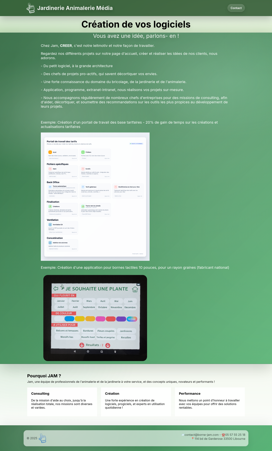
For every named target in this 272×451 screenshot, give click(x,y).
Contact (236, 8)
